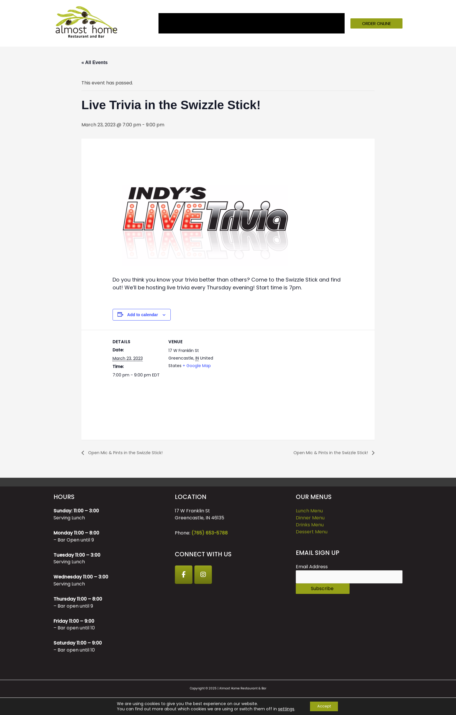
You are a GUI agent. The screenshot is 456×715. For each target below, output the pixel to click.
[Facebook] (184, 575)
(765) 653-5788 (210, 533)
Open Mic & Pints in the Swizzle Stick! (129, 452)
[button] (376, 23)
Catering (259, 23)
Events (233, 23)
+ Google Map (197, 366)
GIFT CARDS (295, 23)
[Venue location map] (255, 370)
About (183, 23)
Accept (324, 706)
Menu (205, 23)
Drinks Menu (310, 525)
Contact (331, 23)
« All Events (94, 62)
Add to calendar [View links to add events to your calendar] (142, 314)
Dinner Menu (310, 518)
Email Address (312, 567)
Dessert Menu (311, 532)
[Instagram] (204, 575)
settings (284, 708)
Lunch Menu (309, 511)
